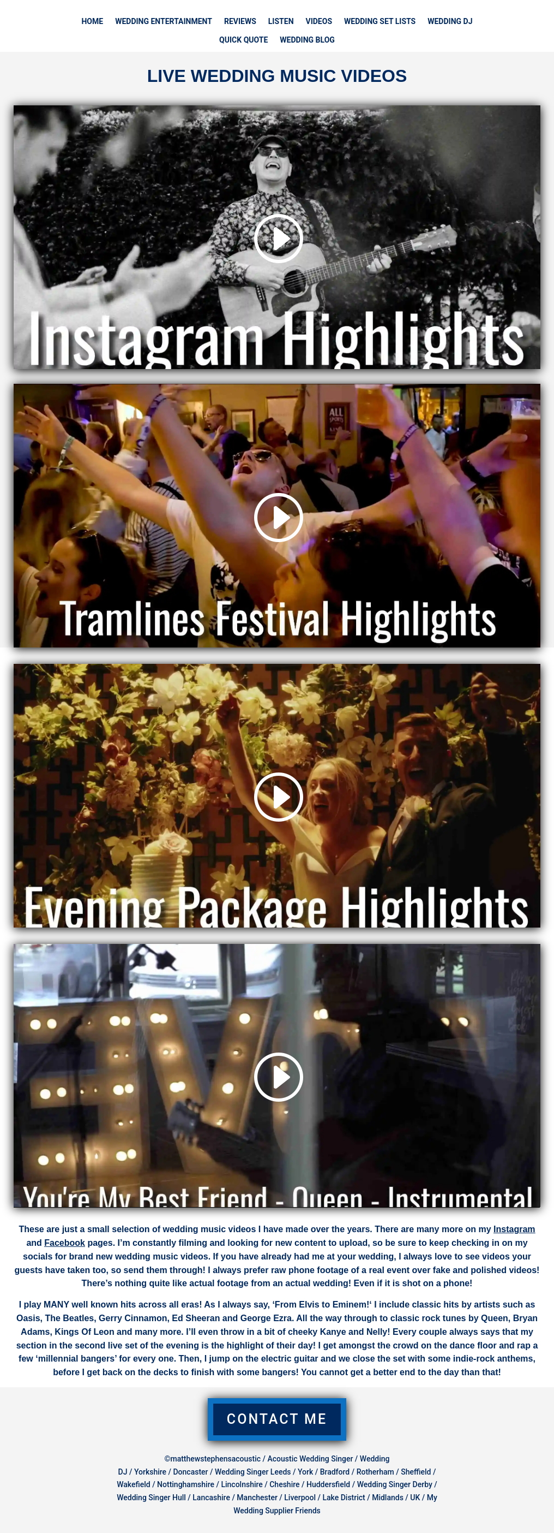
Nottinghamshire (185, 1484)
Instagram (514, 1229)
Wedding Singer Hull (151, 1497)
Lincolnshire (241, 1484)
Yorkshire (150, 1471)
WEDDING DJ (449, 21)
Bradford (335, 1471)
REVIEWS (240, 21)
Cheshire (284, 1484)
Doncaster (190, 1471)
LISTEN (281, 21)
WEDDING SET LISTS (380, 21)
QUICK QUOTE (243, 40)
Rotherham (375, 1471)
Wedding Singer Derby (394, 1484)
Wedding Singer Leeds (253, 1471)
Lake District (343, 1497)
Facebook (64, 1242)
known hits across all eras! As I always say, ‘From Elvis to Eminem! (228, 1304)
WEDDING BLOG (307, 40)
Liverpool (300, 1497)
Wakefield (133, 1484)
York (305, 1471)
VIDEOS (319, 21)
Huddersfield (328, 1484)
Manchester (257, 1497)
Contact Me (277, 1419)
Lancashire (211, 1497)
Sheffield (417, 1471)
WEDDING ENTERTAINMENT (163, 21)
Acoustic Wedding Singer (310, 1458)
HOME (92, 21)
